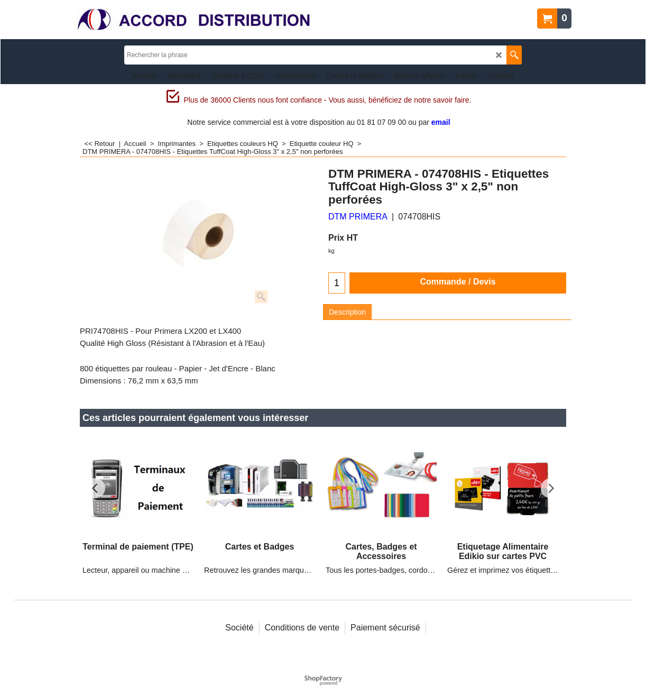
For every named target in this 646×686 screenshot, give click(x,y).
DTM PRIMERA (357, 216)
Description (347, 312)
